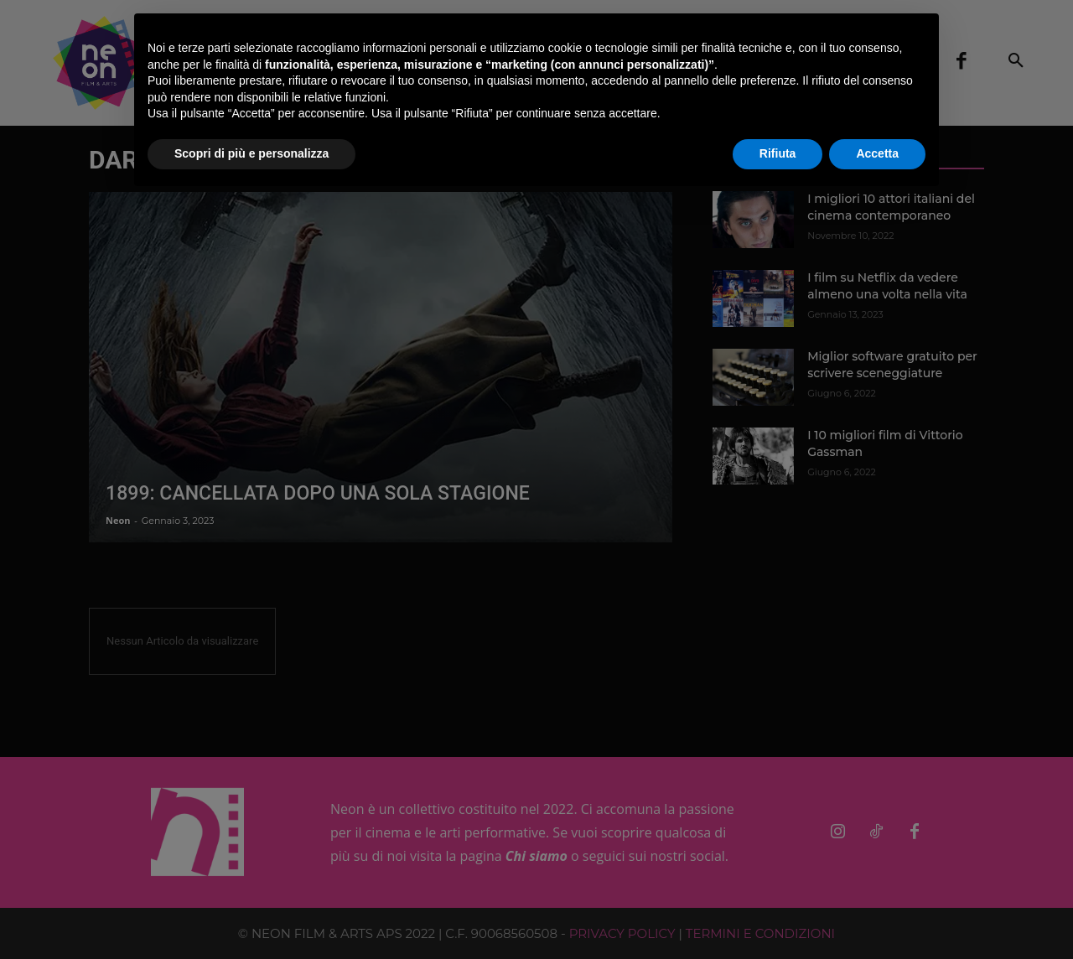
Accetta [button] (877, 153)
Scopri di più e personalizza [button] (251, 153)
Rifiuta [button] (777, 153)
